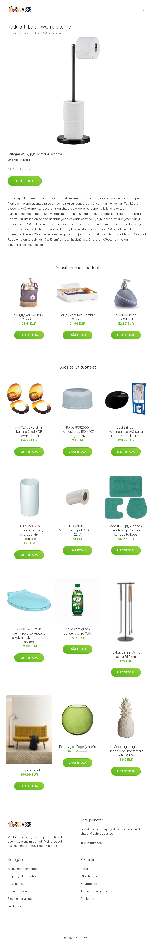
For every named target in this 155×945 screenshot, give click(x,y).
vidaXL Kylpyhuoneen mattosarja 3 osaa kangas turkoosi (126, 530)
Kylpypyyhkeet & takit (23, 876)
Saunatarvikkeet (19, 891)
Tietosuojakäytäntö (94, 891)
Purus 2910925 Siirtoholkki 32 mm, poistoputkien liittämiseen (29, 532)
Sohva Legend (29, 770)
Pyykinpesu (16, 884)
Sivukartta (88, 899)
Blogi (84, 869)
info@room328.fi (92, 843)
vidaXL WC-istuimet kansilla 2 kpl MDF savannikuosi (29, 431)
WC (60, 154)
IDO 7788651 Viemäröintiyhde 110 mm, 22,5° (77, 530)
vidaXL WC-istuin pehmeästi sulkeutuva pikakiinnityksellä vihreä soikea (29, 635)
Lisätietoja (25, 181)
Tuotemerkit (16, 906)
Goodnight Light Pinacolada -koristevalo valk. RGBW (125, 751)
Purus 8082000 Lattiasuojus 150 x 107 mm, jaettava (78, 431)
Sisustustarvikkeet (21, 899)
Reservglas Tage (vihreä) (77, 747)
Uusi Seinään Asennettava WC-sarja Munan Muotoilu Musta (126, 431)
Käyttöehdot (89, 884)
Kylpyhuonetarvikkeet (41, 154)
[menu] (143, 9)
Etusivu (13, 33)
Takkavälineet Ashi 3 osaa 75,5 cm (126, 654)
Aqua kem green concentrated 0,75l (78, 631)
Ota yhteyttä (89, 876)
